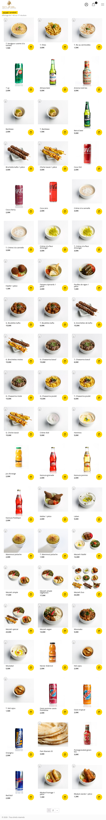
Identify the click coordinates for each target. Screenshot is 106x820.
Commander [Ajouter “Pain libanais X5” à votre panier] (53, 739)
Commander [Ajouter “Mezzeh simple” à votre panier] (19, 581)
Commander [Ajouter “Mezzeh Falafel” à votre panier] (87, 544)
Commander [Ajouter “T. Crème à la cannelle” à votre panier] (19, 236)
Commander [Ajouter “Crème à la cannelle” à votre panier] (87, 196)
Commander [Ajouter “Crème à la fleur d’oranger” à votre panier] (53, 236)
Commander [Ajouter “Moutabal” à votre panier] (19, 655)
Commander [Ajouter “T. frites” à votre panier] (53, 34)
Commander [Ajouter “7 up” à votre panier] (19, 74)
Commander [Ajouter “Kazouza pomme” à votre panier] (87, 461)
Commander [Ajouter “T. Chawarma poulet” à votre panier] (87, 385)
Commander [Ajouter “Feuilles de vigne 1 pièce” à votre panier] (87, 275)
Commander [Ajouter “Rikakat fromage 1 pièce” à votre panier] (53, 782)
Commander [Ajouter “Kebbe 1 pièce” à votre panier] (53, 504)
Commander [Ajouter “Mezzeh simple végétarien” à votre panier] (53, 581)
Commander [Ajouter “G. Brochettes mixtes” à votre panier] (19, 349)
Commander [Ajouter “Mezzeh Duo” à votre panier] (87, 581)
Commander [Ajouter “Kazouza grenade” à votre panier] (53, 461)
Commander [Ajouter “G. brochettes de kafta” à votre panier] (87, 312)
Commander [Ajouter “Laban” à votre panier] (87, 504)
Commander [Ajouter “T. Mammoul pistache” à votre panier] (53, 544)
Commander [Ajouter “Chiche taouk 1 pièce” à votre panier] (53, 156)
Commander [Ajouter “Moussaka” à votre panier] (87, 618)
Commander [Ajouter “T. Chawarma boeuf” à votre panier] (87, 349)
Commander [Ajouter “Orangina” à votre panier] (19, 739)
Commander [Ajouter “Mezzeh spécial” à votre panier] (19, 618)
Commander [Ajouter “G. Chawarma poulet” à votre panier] (53, 385)
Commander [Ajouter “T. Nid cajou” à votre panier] (19, 696)
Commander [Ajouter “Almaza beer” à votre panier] (53, 74)
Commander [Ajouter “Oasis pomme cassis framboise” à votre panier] (53, 696)
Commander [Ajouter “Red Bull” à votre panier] (19, 782)
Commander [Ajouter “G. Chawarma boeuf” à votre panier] (53, 349)
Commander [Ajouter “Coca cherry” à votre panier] (19, 196)
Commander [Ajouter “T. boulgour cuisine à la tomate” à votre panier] (19, 34)
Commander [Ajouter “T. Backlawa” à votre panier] (53, 117)
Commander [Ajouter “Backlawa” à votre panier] (19, 117)
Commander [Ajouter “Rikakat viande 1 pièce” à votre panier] (87, 782)
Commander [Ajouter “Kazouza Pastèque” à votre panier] (19, 504)
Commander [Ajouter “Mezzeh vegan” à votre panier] (53, 618)
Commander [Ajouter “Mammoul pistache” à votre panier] (19, 544)
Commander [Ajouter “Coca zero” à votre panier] (53, 196)
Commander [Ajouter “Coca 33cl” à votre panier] (87, 156)
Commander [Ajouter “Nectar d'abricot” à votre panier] (53, 655)
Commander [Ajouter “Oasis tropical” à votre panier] (87, 696)
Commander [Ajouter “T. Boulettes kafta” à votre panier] (53, 312)
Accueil (5, 12)
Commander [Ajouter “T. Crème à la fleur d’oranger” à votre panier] (87, 236)
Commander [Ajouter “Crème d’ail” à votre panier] (53, 422)
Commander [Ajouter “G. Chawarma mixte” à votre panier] (19, 385)
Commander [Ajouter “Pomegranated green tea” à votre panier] (87, 739)
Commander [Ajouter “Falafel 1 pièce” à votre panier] (19, 275)
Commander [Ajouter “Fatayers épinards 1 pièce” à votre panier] (53, 275)
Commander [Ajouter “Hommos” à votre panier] (87, 422)
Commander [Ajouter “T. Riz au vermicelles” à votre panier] (87, 34)
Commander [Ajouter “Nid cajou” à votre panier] (87, 655)
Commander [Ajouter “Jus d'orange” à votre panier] (19, 461)
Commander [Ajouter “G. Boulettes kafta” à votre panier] (19, 312)
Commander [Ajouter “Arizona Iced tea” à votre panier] (87, 74)
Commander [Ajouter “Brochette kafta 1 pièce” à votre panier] (19, 156)
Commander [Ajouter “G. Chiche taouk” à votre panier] (19, 422)
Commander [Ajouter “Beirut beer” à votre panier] (87, 117)
